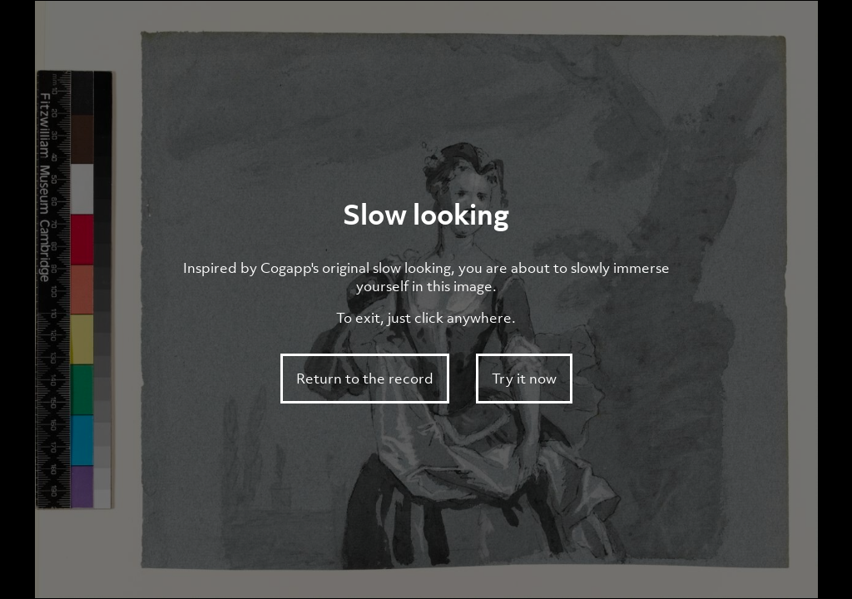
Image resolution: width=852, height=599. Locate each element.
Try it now (524, 378)
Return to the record (364, 378)
